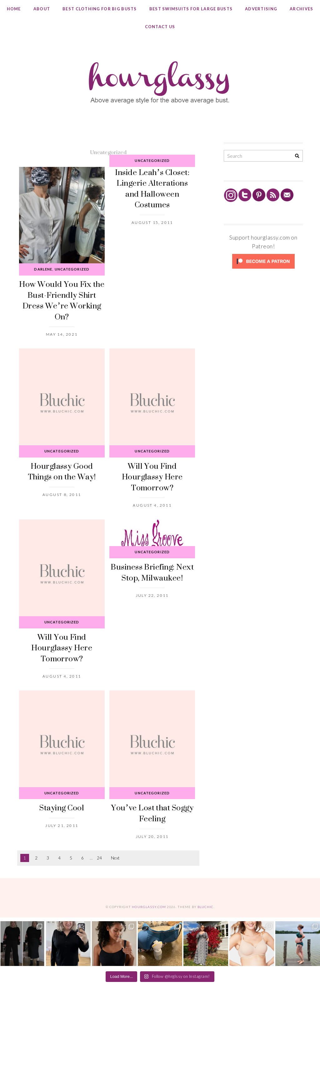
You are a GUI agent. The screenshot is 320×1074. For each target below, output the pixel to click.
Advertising (261, 8)
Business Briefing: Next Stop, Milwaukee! (152, 572)
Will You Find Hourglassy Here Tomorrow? (152, 476)
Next (115, 857)
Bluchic (205, 907)
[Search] (297, 156)
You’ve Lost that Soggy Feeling (152, 813)
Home (14, 8)
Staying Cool (61, 807)
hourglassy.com (149, 907)
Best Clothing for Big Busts (99, 8)
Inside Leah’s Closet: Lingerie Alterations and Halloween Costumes (152, 188)
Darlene (43, 269)
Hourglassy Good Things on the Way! (62, 471)
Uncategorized (72, 269)
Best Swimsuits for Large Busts (190, 8)
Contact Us (160, 26)
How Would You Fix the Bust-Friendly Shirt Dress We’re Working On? (61, 300)
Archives (301, 8)
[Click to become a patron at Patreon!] (263, 268)
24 (99, 857)
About (41, 8)
